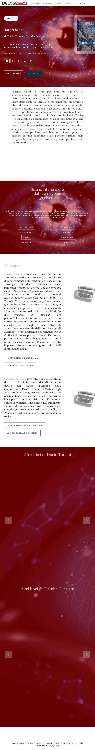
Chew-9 (9, 18)
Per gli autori (48, 3)
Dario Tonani (13, 274)
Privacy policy (53, 745)
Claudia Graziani (14, 378)
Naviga (36, 3)
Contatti (59, 3)
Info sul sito (69, 3)
